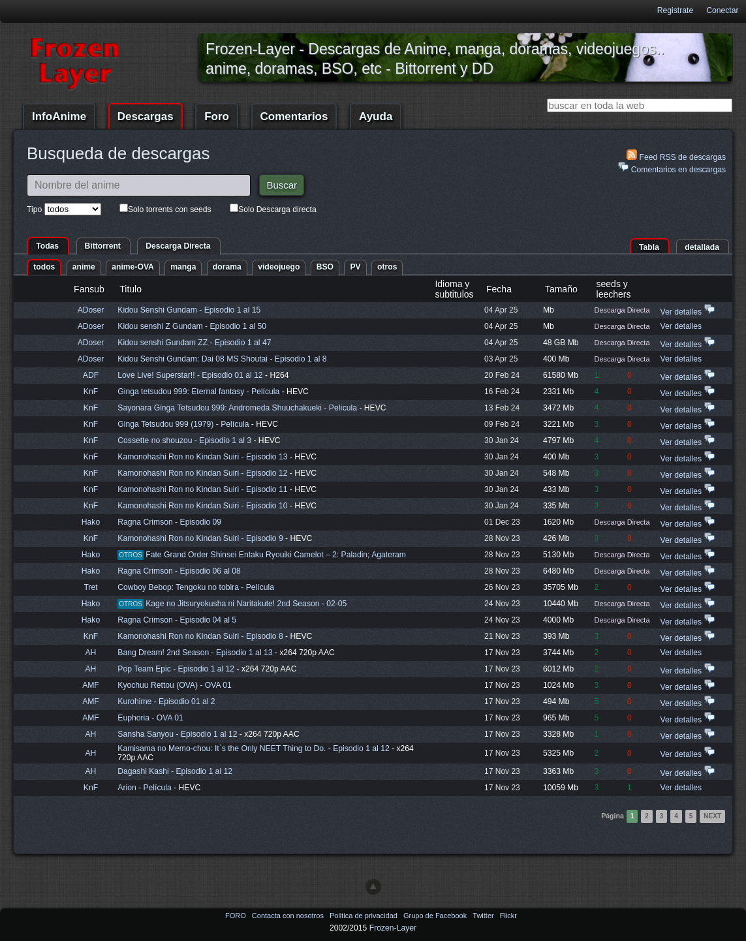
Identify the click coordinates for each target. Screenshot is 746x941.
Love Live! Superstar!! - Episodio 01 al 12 (189, 375)
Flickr (508, 915)
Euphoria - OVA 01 (150, 717)
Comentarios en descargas (672, 168)
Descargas (145, 116)
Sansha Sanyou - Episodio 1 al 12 (177, 734)
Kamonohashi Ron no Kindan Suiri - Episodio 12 (202, 473)
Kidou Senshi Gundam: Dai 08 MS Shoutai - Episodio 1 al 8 (221, 358)
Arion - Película (145, 787)
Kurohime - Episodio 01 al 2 (166, 701)
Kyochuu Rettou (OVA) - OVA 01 (174, 685)
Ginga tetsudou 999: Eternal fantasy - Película (199, 391)
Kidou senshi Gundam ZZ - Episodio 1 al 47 (194, 342)
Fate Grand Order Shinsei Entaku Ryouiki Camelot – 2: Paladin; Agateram (276, 554)
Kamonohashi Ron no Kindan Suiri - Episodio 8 (200, 636)
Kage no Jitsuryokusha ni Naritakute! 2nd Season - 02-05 (246, 603)
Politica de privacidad (364, 915)
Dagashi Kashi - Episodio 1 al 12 (174, 771)
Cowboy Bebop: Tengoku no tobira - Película (195, 587)
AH (91, 652)
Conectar (722, 10)
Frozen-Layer (392, 928)
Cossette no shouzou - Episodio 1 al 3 (184, 440)
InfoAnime (59, 116)
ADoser (91, 310)
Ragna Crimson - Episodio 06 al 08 (179, 571)
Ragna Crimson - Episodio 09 (169, 522)
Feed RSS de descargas (676, 155)
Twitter (484, 915)
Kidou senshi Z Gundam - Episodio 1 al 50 (191, 326)
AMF (90, 685)
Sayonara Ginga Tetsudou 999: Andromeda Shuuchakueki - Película (238, 407)
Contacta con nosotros (289, 915)
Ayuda (375, 116)
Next (712, 816)
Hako (91, 522)
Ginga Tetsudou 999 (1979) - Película (184, 424)
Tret (90, 587)
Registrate (675, 10)
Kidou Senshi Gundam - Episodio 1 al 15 (188, 310)
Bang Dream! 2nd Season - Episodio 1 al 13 (194, 652)
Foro (216, 116)
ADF (91, 375)
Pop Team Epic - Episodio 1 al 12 (175, 668)
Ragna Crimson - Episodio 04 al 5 (176, 620)
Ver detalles (681, 311)
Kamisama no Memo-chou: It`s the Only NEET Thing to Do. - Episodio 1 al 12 (253, 748)
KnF (91, 391)
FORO (236, 915)
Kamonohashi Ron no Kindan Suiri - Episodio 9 (200, 538)
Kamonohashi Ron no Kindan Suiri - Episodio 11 (202, 489)
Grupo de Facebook (436, 915)
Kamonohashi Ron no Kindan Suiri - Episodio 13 (202, 456)
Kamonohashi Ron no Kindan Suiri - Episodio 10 (202, 505)
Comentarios (294, 116)
